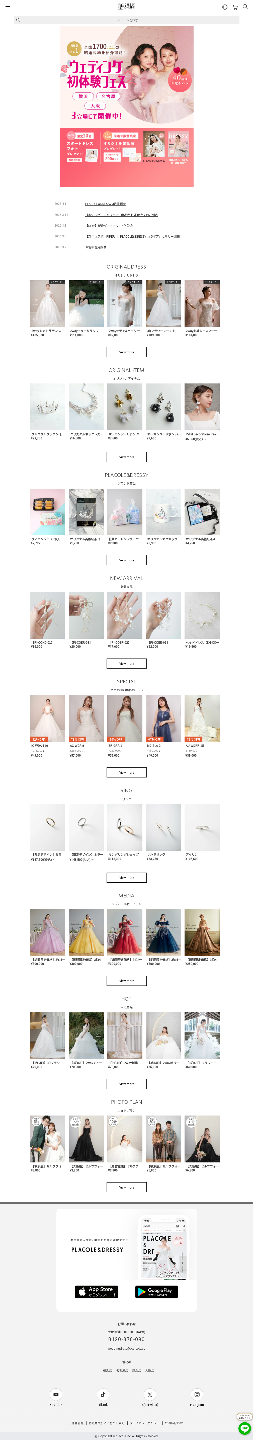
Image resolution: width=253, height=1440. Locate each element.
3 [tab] (125, 194)
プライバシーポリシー (145, 1423)
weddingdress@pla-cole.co (126, 1348)
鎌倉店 (136, 1370)
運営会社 (77, 1423)
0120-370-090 (126, 1339)
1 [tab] (118, 194)
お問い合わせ (174, 1423)
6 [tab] (135, 194)
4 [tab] (128, 194)
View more (126, 352)
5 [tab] (132, 194)
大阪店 (149, 1370)
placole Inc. (123, 1436)
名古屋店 (122, 1370)
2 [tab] (121, 194)
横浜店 (107, 1370)
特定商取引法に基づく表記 (107, 1423)
